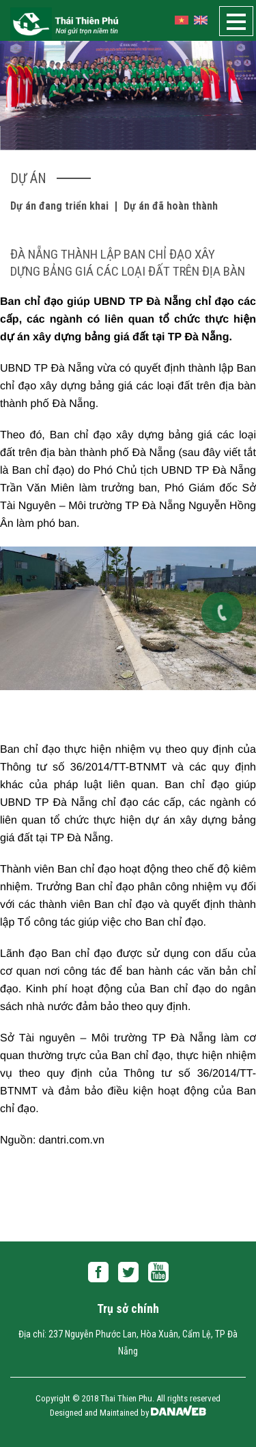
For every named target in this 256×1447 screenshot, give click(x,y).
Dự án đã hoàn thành (171, 205)
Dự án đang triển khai (59, 205)
